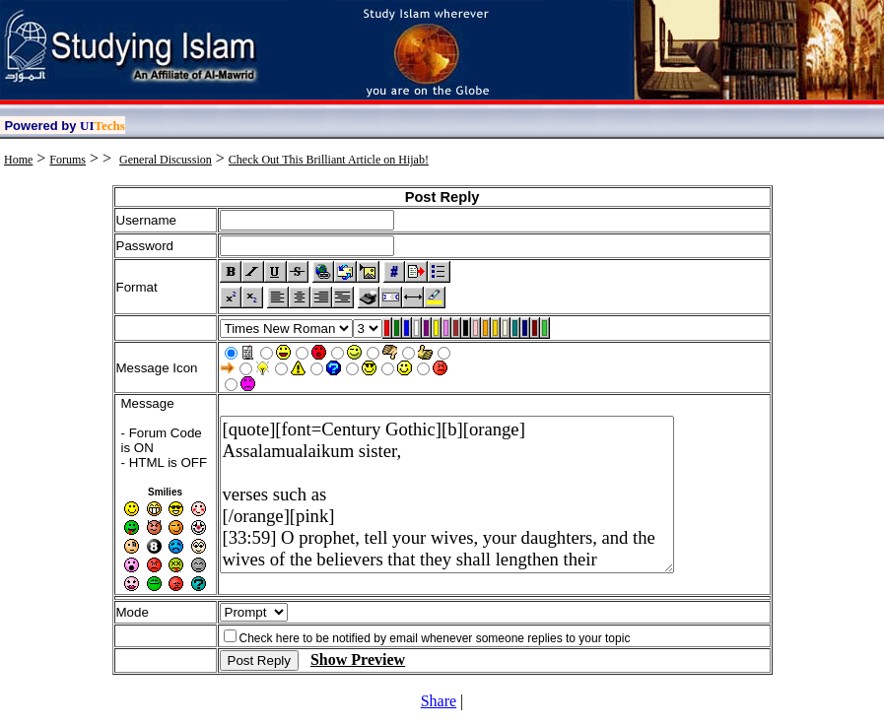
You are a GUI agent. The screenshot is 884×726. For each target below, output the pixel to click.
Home (18, 159)
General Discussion (165, 159)
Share (438, 701)
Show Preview (357, 659)
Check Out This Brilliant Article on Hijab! (329, 159)
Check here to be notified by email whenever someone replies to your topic (435, 638)
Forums (67, 159)
